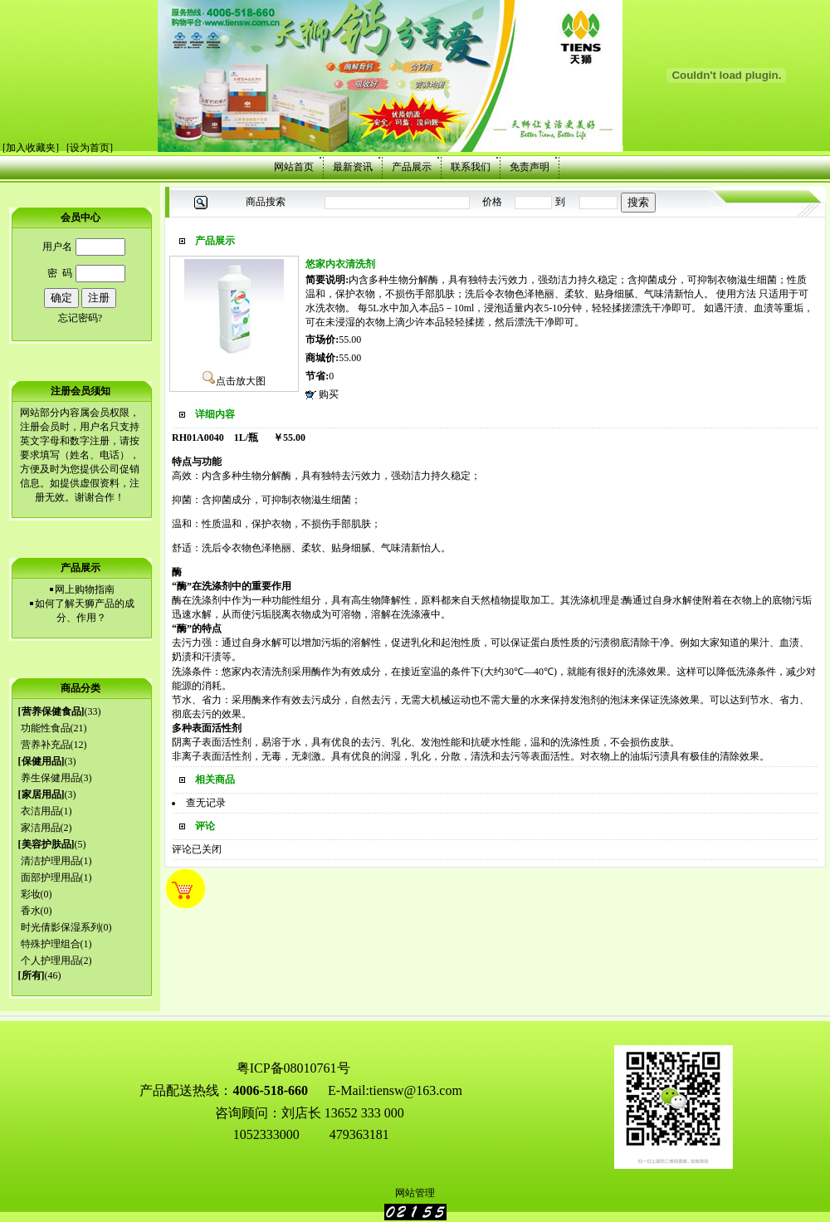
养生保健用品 (51, 778)
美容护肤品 (46, 844)
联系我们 (471, 167)
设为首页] (91, 148)
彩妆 (31, 894)
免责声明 (529, 167)
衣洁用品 (41, 811)
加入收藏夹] (32, 148)
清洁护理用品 (51, 861)
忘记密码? (80, 318)
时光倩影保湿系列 (60, 927)
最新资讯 (353, 167)
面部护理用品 (51, 877)
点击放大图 (234, 381)
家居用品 (41, 794)
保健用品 (41, 761)
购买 (329, 394)
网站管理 (415, 1193)
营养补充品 (46, 744)
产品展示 (412, 167)
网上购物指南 (85, 589)
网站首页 (294, 167)
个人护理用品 (51, 960)
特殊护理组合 (51, 944)
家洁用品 (41, 827)
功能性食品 (46, 728)
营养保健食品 (51, 711)
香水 (31, 910)
